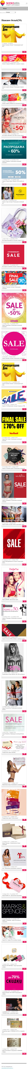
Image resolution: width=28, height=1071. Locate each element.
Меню (5, 8)
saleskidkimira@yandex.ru (7, 1068)
